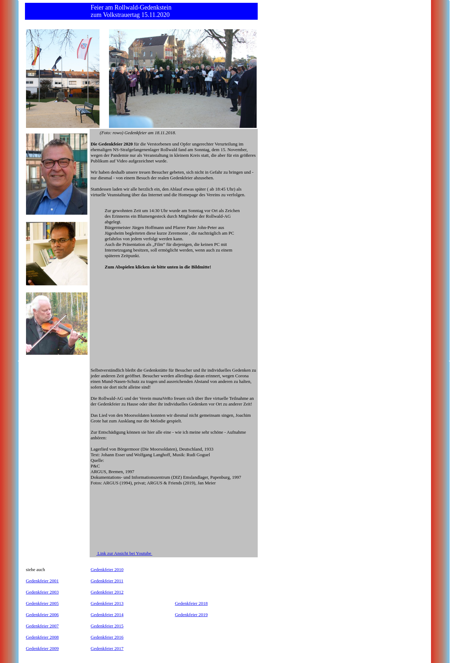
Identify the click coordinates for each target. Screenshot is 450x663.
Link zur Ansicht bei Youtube (124, 553)
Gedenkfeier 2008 (42, 637)
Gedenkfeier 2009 (42, 648)
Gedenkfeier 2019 (191, 614)
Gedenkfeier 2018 (191, 603)
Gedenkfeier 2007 (42, 625)
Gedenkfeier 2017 (107, 648)
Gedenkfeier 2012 (107, 592)
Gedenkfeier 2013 (107, 603)
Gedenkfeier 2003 (42, 592)
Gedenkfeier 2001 (42, 580)
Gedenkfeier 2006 (42, 614)
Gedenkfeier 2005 (42, 603)
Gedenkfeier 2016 (107, 637)
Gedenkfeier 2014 (107, 614)
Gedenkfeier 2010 (107, 569)
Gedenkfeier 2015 (107, 625)
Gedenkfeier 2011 (107, 580)
